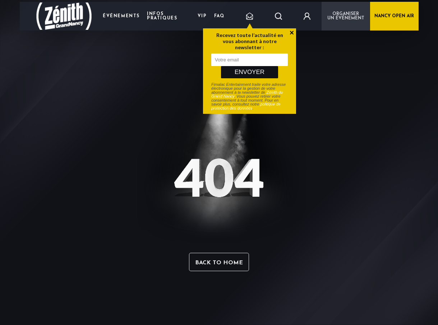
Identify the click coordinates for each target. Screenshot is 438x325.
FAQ (219, 16)
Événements (121, 16)
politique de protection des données (246, 106)
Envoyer (249, 72)
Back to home (219, 263)
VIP (202, 16)
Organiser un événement (345, 16)
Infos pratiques (162, 16)
